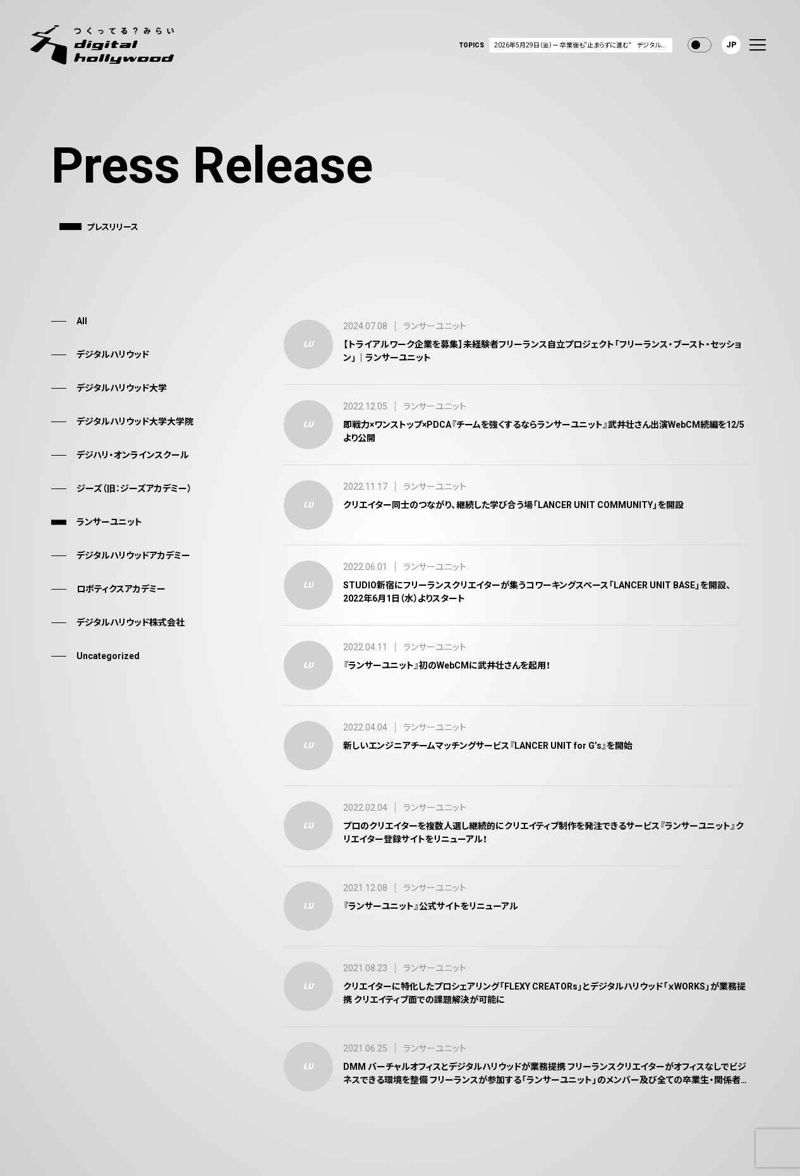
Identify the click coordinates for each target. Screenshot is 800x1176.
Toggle (700, 44)
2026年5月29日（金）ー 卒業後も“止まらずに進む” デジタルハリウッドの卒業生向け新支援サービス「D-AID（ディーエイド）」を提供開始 (583, 45)
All (81, 321)
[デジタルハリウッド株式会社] (102, 44)
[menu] (758, 44)
